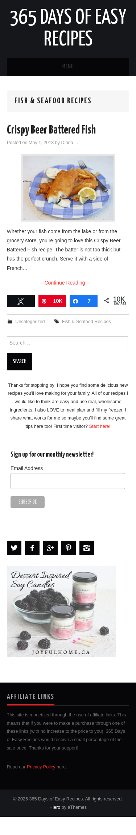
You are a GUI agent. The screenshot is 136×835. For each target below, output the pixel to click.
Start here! (100, 426)
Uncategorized (30, 321)
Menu (68, 66)
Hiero (54, 807)
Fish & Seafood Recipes (86, 321)
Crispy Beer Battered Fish (51, 130)
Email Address (27, 468)
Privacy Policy (41, 767)
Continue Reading (68, 283)
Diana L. (69, 142)
